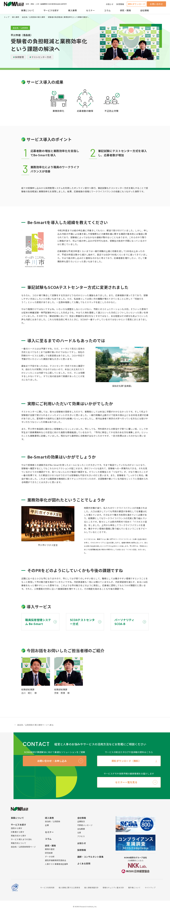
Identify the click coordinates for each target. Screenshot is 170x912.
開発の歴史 (50, 849)
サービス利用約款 (47, 887)
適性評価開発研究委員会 (55, 860)
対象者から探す (17, 832)
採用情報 (120, 4)
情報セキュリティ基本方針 (113, 887)
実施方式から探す (18, 835)
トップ (6, 17)
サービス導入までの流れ (21, 839)
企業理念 (81, 821)
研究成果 (49, 853)
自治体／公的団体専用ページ (23, 846)
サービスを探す (51, 10)
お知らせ (110, 4)
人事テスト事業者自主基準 (56, 864)
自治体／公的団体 (52, 821)
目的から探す (16, 828)
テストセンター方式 (41, 57)
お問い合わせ (156, 4)
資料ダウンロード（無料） (126, 761)
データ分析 (50, 856)
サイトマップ (150, 887)
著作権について (134, 887)
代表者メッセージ (85, 825)
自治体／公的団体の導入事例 (33, 17)
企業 (47, 825)
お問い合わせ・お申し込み (52, 761)
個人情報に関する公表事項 (69, 887)
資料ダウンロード (136, 4)
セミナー (90, 10)
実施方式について (18, 843)
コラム (107, 10)
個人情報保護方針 (91, 887)
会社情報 (144, 10)
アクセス (81, 836)
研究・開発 (125, 10)
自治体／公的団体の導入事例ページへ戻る (35, 725)
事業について (27, 10)
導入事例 (72, 10)
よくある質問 (83, 863)
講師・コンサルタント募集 (90, 856)
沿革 (79, 832)
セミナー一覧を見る (126, 782)
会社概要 (81, 829)
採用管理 (19, 57)
